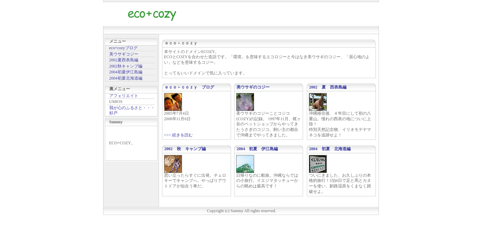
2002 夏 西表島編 (328, 87)
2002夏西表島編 (123, 60)
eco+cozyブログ (123, 47)
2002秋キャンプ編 (125, 66)
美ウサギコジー (123, 54)
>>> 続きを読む (178, 135)
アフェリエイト (123, 95)
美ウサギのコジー (253, 87)
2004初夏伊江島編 (125, 72)
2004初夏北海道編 (125, 78)
